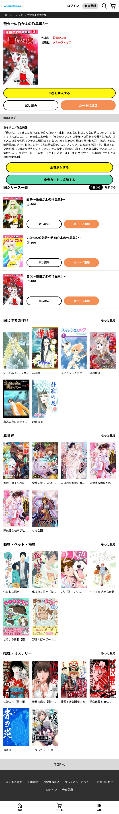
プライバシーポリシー (78, 782)
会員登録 (90, 6)
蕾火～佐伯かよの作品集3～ (46, 276)
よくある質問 (14, 782)
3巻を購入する (59, 93)
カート (59, 810)
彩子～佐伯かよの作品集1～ (46, 199)
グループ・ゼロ (62, 42)
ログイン (73, 6)
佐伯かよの (59, 37)
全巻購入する (59, 167)
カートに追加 (88, 105)
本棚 (99, 810)
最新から (110, 187)
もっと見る (108, 320)
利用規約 (32, 782)
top (5, 15)
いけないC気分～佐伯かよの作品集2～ (54, 238)
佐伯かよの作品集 (37, 15)
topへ (59, 764)
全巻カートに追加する (59, 180)
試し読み (31, 105)
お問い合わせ (105, 782)
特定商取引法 (51, 782)
